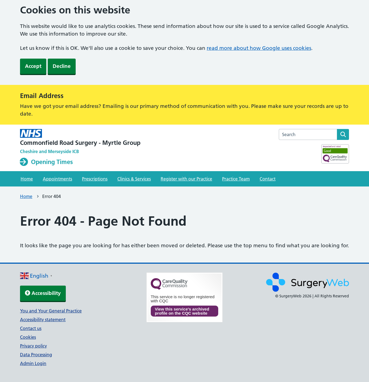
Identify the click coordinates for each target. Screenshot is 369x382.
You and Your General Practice (51, 311)
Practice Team (236, 179)
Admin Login (33, 363)
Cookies (28, 337)
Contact (268, 179)
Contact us (30, 328)
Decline (62, 66)
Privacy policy (33, 346)
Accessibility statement (43, 319)
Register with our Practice (186, 179)
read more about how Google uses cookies (259, 48)
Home (27, 179)
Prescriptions (94, 179)
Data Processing (36, 354)
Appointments (57, 179)
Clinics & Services (134, 179)
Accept (33, 66)
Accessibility (43, 293)
